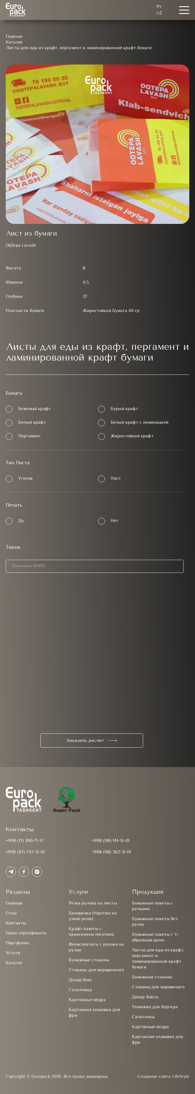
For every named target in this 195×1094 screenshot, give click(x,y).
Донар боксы (145, 997)
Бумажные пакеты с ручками (152, 906)
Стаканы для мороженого (158, 987)
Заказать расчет (85, 740)
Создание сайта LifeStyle (163, 1077)
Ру (159, 6)
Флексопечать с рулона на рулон (96, 947)
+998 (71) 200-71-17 (24, 841)
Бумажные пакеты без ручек (155, 922)
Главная (14, 903)
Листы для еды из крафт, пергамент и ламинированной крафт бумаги (158, 959)
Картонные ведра (150, 1027)
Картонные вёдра (87, 1000)
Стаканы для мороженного (96, 970)
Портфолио (17, 943)
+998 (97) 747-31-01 (25, 852)
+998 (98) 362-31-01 (111, 852)
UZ (159, 13)
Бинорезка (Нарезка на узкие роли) (93, 916)
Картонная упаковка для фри (94, 1012)
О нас (11, 913)
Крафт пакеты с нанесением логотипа (91, 931)
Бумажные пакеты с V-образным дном (155, 937)
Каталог (14, 963)
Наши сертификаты (26, 933)
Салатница (80, 990)
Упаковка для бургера (155, 1007)
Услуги (13, 953)
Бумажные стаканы (89, 960)
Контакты (16, 923)
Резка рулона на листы (93, 903)
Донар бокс (80, 980)
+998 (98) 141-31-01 (110, 841)
